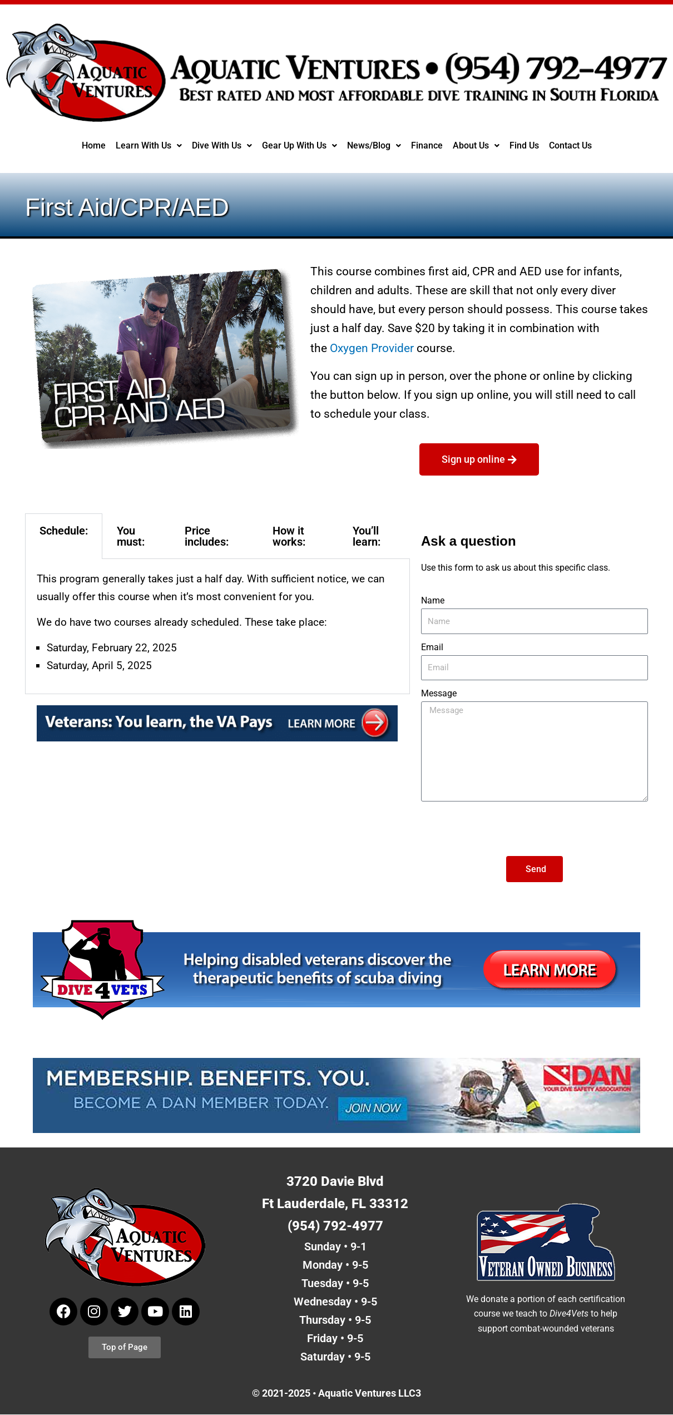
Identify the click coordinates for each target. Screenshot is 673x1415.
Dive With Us (220, 145)
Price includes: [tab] (207, 535)
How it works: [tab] (289, 535)
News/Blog (374, 145)
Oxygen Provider (372, 347)
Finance (427, 145)
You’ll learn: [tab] (366, 535)
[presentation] (505, 828)
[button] (146, 146)
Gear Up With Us (299, 145)
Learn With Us (146, 145)
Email (432, 646)
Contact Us (571, 145)
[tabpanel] (217, 626)
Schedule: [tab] (63, 530)
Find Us (525, 145)
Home (91, 145)
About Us (476, 145)
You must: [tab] (131, 535)
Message (439, 692)
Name (432, 600)
